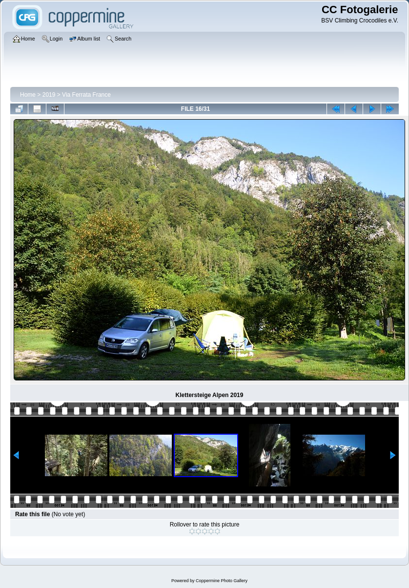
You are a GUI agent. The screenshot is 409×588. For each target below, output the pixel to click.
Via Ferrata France (86, 94)
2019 (49, 94)
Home (28, 94)
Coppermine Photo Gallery (221, 580)
